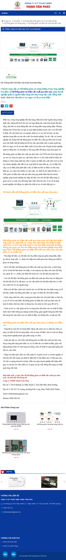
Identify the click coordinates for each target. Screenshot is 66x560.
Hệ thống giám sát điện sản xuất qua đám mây (21, 29)
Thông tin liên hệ (10, 496)
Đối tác (9, 472)
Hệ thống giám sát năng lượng (14, 23)
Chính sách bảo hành (10, 542)
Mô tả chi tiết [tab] (7, 113)
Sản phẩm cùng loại (10, 407)
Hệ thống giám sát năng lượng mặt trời (50, 424)
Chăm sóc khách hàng (10, 546)
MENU (5, 13)
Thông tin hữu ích (10, 538)
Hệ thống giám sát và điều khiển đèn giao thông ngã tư (16, 453)
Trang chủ (6, 21)
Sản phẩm (16, 21)
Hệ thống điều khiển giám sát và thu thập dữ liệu (40, 21)
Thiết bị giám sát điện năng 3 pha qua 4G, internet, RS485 (16, 425)
